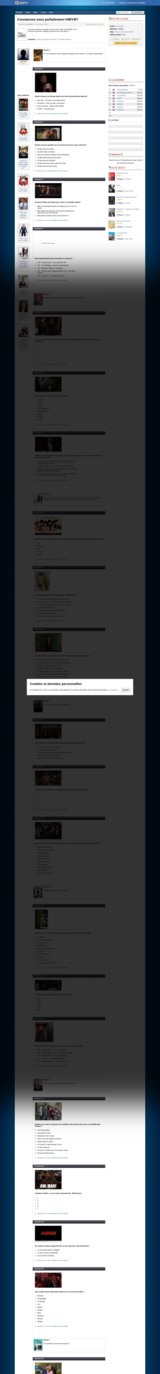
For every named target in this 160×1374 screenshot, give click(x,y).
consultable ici (112, 690)
